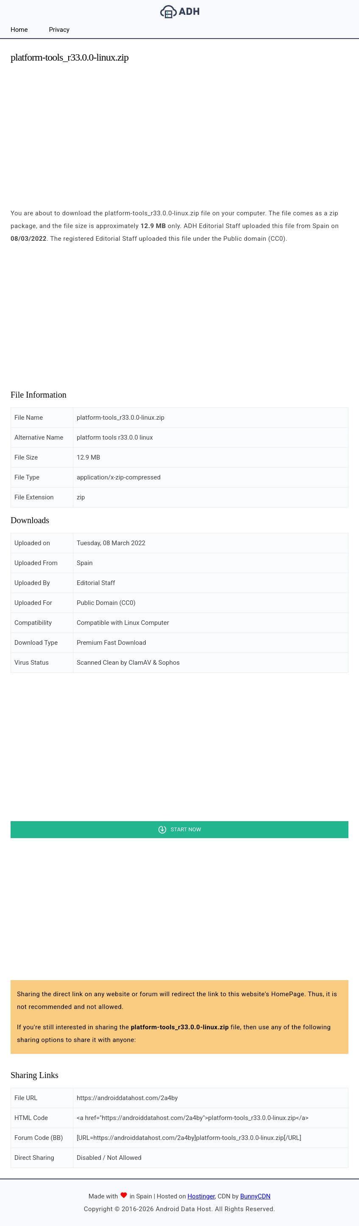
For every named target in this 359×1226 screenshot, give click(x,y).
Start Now (186, 829)
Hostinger (200, 1196)
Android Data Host (179, 11)
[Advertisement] (179, 130)
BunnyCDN (255, 1196)
